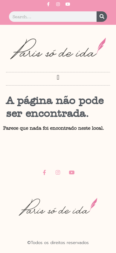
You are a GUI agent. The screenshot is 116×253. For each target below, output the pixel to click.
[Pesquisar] (102, 16)
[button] (58, 77)
